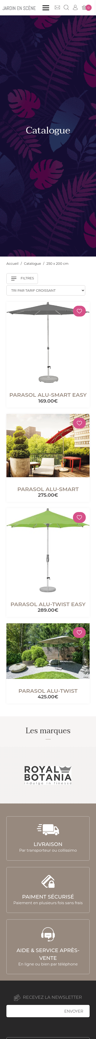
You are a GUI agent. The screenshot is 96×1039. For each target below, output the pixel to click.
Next (86, 775)
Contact (58, 7)
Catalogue (33, 263)
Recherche (67, 7)
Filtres (22, 278)
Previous (9, 775)
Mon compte (76, 7)
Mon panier (88, 8)
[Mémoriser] (79, 311)
